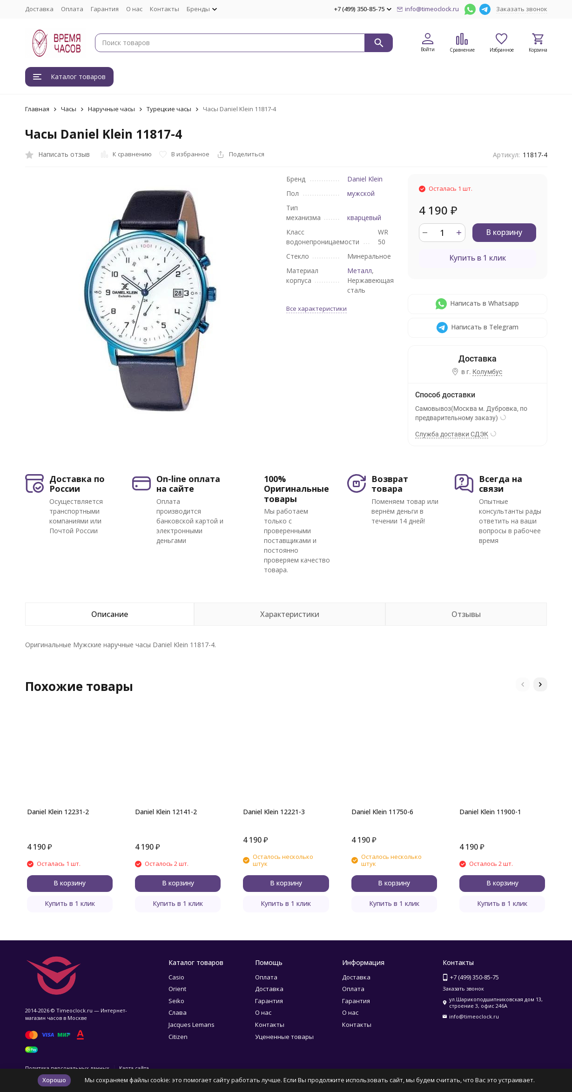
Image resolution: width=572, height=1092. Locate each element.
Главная (37, 109)
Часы (68, 109)
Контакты (164, 9)
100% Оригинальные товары (296, 488)
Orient (177, 989)
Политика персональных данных (67, 1068)
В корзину (504, 232)
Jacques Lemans (191, 1024)
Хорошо (54, 1080)
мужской (361, 193)
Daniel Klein (365, 178)
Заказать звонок (521, 9)
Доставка (39, 9)
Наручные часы (111, 109)
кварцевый (364, 217)
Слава (177, 1012)
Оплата (72, 9)
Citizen (178, 1036)
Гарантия (105, 9)
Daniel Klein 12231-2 (58, 811)
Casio (176, 977)
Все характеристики (316, 308)
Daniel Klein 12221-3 (274, 811)
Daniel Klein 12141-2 (166, 811)
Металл (359, 270)
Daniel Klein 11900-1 (490, 811)
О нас (134, 9)
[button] (523, 684)
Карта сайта (134, 1068)
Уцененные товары (284, 1036)
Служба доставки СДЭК (451, 434)
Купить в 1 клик (477, 258)
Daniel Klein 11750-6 (382, 811)
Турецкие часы (169, 109)
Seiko (176, 1001)
